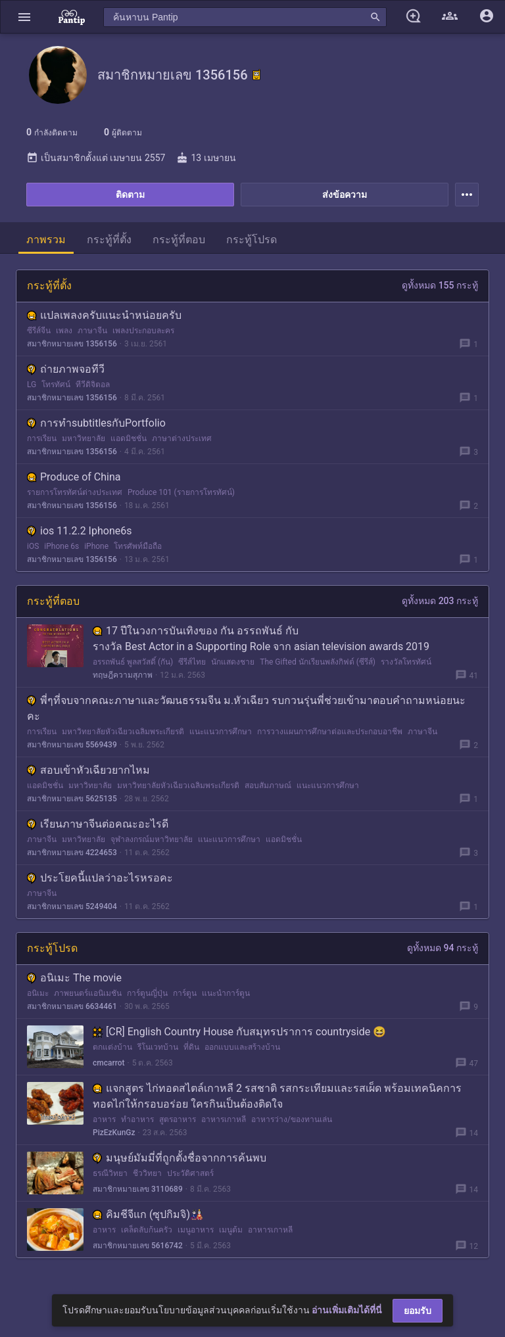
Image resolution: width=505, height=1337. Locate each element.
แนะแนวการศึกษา (220, 731)
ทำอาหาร (137, 1119)
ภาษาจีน (92, 330)
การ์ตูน (185, 993)
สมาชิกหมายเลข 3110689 (138, 1189)
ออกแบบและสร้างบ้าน (242, 1047)
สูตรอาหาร (177, 1119)
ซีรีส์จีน (39, 330)
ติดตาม (130, 194)
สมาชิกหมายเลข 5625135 (72, 798)
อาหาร (104, 1119)
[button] (24, 17)
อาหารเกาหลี (223, 1119)
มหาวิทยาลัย (83, 438)
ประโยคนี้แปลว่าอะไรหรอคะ (100, 878)
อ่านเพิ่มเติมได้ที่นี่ (347, 1310)
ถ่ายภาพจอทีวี (66, 369)
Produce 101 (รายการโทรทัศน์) (181, 492)
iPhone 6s (61, 546)
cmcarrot (109, 1062)
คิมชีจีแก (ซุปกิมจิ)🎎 (148, 1214)
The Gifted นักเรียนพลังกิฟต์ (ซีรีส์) (317, 662)
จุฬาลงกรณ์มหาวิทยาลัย (151, 839)
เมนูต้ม (231, 1229)
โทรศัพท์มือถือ (138, 546)
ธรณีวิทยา (110, 1173)
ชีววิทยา (147, 1173)
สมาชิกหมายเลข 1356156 (72, 343)
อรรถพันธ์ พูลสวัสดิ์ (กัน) (133, 662)
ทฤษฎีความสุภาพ (123, 675)
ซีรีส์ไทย (192, 662)
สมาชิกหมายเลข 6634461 (72, 1006)
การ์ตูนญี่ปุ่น (147, 993)
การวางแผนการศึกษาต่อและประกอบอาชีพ (329, 731)
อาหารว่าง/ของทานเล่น (291, 1119)
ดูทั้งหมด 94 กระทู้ (442, 947)
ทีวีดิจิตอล (93, 384)
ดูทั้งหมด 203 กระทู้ (440, 600)
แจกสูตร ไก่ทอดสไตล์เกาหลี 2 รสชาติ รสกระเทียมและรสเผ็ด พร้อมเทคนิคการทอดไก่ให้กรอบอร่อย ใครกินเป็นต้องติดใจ (277, 1096)
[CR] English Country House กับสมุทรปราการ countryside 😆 (239, 1031)
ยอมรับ (417, 1310)
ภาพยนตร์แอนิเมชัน (88, 993)
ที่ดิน (191, 1047)
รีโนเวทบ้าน (157, 1047)
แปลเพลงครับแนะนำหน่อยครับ (104, 315)
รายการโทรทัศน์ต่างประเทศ (74, 492)
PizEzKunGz (114, 1132)
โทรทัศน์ (55, 384)
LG (31, 384)
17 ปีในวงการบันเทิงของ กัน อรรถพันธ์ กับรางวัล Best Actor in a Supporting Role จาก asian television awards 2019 (261, 638)
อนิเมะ (38, 993)
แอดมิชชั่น (128, 438)
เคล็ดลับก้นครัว (146, 1229)
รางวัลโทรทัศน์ (406, 662)
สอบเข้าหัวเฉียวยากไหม (88, 770)
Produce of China (73, 477)
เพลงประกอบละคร (143, 330)
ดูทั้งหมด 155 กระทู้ (440, 285)
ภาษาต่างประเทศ (182, 438)
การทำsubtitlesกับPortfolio (96, 423)
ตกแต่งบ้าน (112, 1047)
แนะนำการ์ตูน (226, 993)
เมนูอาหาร (196, 1229)
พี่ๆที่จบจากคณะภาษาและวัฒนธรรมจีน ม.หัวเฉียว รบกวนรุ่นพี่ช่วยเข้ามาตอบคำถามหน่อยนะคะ (246, 708)
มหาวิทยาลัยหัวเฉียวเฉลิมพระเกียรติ (123, 731)
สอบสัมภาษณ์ (268, 785)
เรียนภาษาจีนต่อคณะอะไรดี (97, 824)
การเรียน (42, 438)
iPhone (96, 546)
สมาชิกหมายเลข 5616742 (138, 1245)
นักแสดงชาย (232, 662)
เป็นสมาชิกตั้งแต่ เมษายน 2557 (95, 157)
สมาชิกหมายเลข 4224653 (72, 852)
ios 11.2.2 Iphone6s (79, 531)
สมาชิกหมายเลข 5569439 (72, 744)
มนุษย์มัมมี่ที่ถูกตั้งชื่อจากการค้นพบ (179, 1158)
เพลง (64, 330)
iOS (33, 546)
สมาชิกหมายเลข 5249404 (72, 906)
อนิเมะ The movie (74, 978)
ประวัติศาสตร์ (190, 1173)
